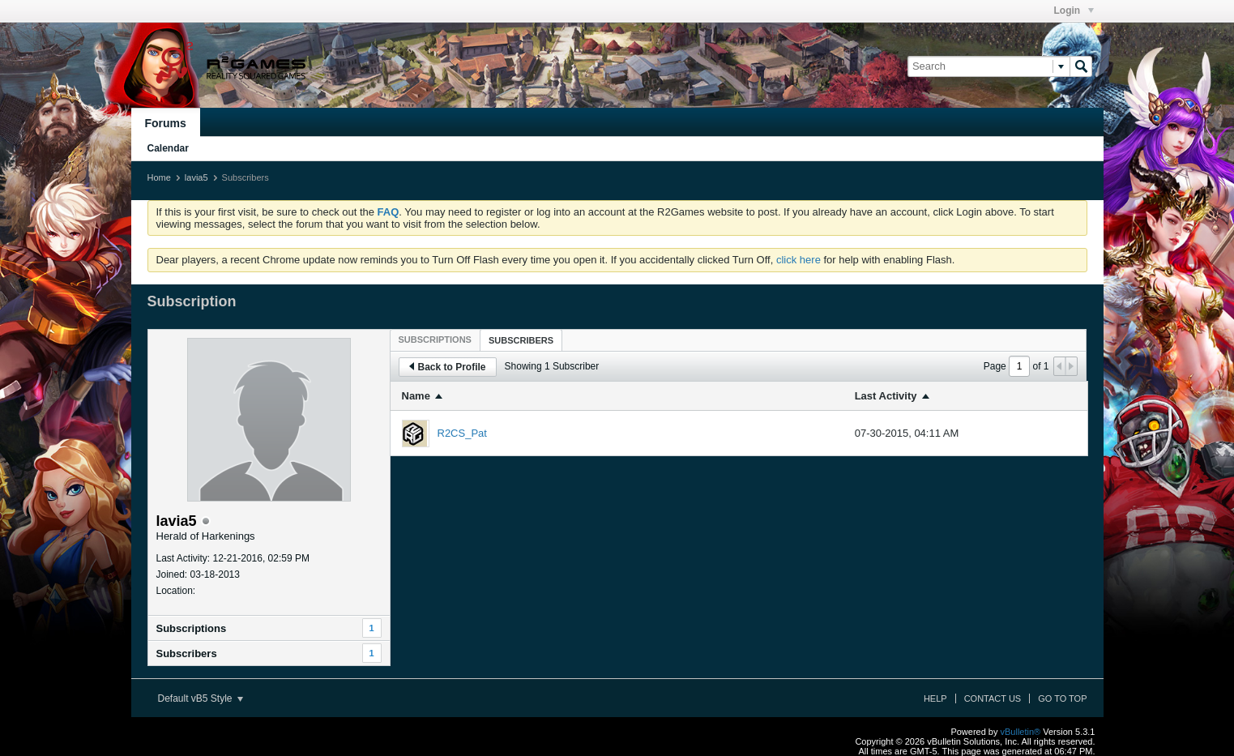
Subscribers (186, 653)
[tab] (435, 339)
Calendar (168, 148)
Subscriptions (191, 628)
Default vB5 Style (200, 698)
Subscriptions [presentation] (435, 339)
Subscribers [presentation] (521, 340)
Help (935, 698)
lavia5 (196, 177)
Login (1074, 10)
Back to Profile (447, 367)
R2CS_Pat (462, 433)
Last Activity (886, 396)
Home (159, 177)
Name (416, 396)
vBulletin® (1021, 732)
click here (798, 260)
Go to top (1062, 698)
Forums (165, 123)
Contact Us (993, 698)
